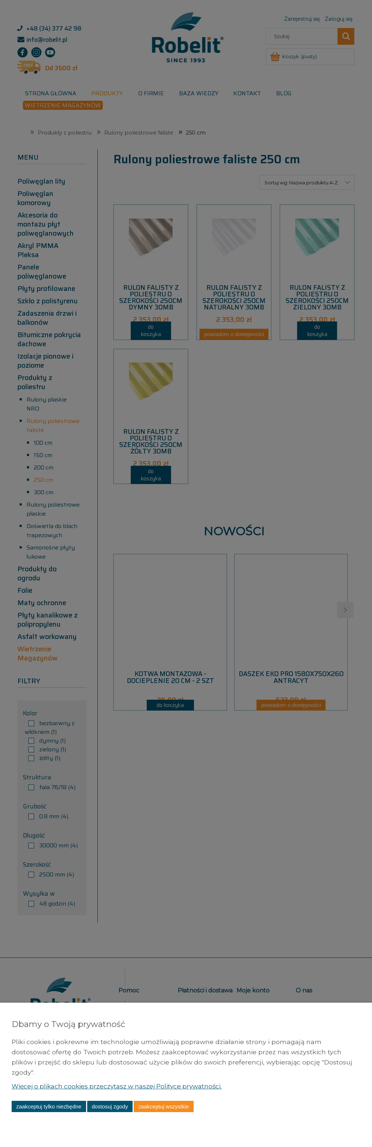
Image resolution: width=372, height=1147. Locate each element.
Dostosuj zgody (110, 1106)
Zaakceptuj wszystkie (163, 1106)
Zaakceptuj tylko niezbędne (48, 1106)
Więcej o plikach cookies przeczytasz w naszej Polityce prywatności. (121, 1086)
